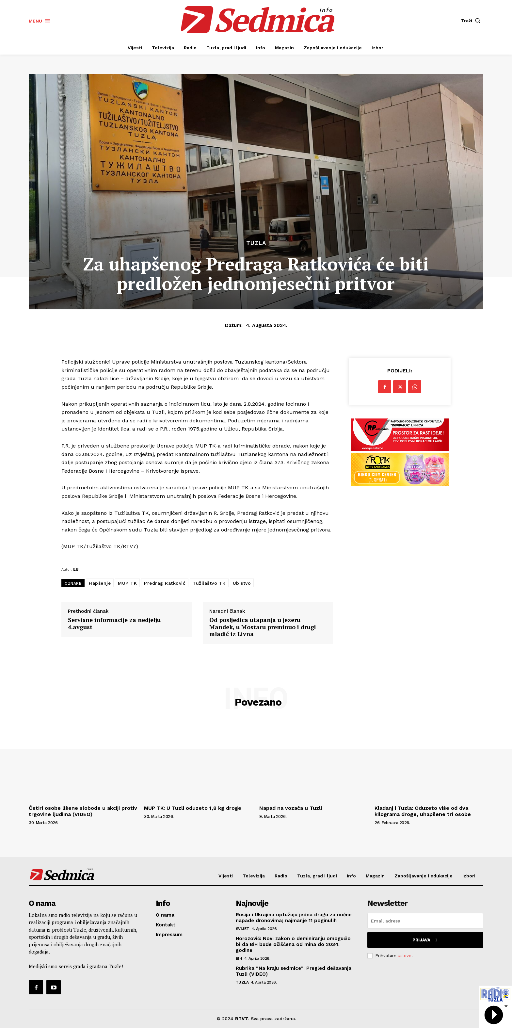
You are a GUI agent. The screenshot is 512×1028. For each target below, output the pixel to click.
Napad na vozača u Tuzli (290, 808)
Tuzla (256, 243)
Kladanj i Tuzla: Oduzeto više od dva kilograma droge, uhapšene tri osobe (423, 811)
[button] (472, 20)
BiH (239, 958)
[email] (425, 921)
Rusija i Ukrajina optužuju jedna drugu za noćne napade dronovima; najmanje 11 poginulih (294, 917)
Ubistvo (242, 583)
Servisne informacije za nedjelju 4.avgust (114, 623)
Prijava (425, 940)
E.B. (76, 569)
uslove (404, 955)
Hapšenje (100, 583)
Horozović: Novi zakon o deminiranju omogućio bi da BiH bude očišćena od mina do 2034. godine (293, 944)
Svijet (242, 928)
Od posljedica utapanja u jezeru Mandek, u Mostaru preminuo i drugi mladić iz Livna (262, 627)
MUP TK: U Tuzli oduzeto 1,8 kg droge (192, 808)
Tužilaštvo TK (209, 583)
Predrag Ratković (164, 583)
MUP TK (127, 583)
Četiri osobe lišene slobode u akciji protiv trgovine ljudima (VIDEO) (83, 811)
